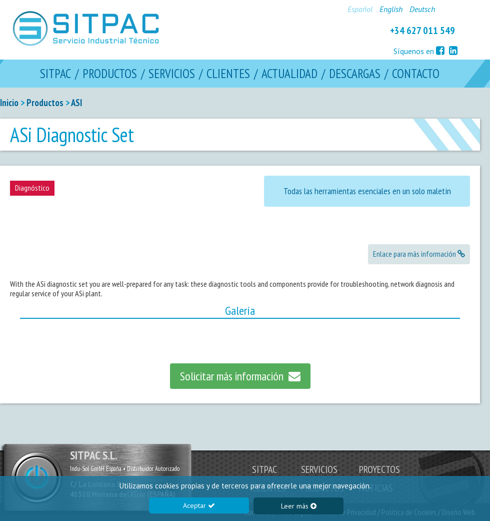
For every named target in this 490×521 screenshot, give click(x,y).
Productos (45, 103)
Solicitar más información (240, 376)
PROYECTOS (379, 469)
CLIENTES (228, 74)
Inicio (9, 103)
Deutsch (422, 9)
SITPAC (55, 74)
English (391, 9)
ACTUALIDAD (290, 74)
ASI (76, 103)
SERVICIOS (171, 74)
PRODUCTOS (109, 74)
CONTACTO (416, 74)
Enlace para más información (419, 254)
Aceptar (199, 505)
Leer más (298, 505)
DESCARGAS (354, 74)
